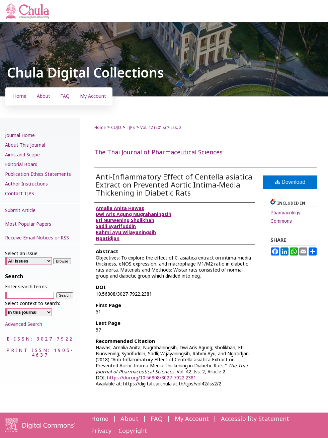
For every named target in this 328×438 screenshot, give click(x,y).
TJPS (131, 128)
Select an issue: (21, 253)
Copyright (132, 431)
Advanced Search (23, 324)
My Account (192, 419)
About (129, 419)
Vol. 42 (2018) (153, 128)
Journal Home (20, 135)
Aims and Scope (22, 154)
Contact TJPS (19, 193)
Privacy (101, 431)
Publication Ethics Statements (38, 174)
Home (100, 128)
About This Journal (25, 145)
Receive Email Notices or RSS (37, 237)
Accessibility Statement (255, 419)
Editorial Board (21, 164)
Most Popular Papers (28, 224)
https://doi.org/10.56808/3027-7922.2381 (151, 377)
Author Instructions (26, 184)
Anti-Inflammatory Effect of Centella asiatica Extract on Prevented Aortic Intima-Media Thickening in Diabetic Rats (174, 185)
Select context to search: (32, 303)
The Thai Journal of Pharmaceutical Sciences (158, 152)
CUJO (116, 128)
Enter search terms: (26, 286)
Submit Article (20, 210)
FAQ (157, 419)
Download (290, 182)
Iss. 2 (176, 128)
